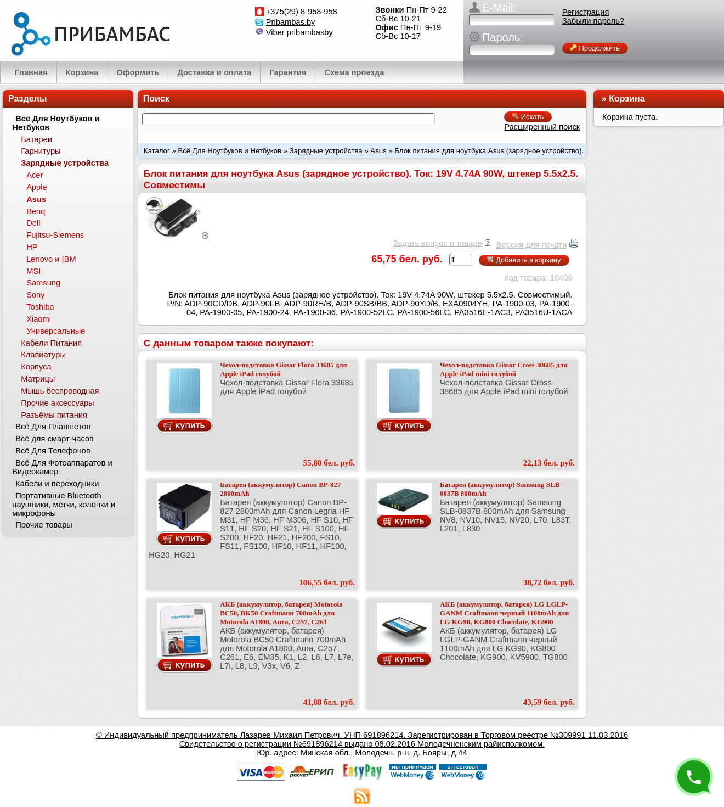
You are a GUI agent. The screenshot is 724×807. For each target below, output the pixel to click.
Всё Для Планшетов (52, 426)
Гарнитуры (40, 151)
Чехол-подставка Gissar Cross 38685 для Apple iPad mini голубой (504, 369)
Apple (36, 187)
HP (31, 247)
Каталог (157, 151)
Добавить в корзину (524, 260)
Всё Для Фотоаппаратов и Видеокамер (62, 467)
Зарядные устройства (326, 151)
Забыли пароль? (593, 20)
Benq (35, 211)
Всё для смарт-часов (54, 438)
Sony (35, 294)
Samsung (43, 282)
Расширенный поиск (542, 126)
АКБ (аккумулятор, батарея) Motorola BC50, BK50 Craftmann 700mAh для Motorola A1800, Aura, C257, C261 (281, 613)
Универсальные (55, 331)
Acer (34, 175)
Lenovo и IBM (51, 259)
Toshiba (40, 306)
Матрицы (38, 378)
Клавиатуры (43, 354)
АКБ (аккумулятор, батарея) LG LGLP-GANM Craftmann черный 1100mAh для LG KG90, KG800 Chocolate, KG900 (504, 613)
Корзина (626, 98)
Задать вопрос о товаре (437, 243)
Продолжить (595, 48)
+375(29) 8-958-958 (301, 11)
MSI (33, 271)
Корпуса (36, 366)
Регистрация (585, 12)
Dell (33, 222)
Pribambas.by (290, 22)
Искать (528, 117)
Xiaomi (38, 319)
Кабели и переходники (57, 483)
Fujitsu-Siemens (55, 235)
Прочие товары (43, 524)
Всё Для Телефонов (52, 450)
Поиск (156, 98)
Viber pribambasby (299, 32)
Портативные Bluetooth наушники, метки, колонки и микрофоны (63, 504)
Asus (378, 151)
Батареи (36, 139)
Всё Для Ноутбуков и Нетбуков (229, 151)
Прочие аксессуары (57, 403)
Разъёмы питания (54, 415)
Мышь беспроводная (60, 390)
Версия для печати (531, 244)
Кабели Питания (51, 343)
